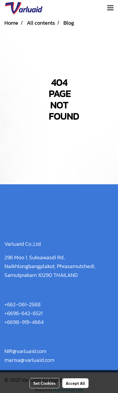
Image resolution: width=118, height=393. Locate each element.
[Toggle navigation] (110, 8)
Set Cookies (44, 383)
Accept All (75, 383)
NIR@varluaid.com (25, 351)
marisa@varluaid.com (29, 360)
